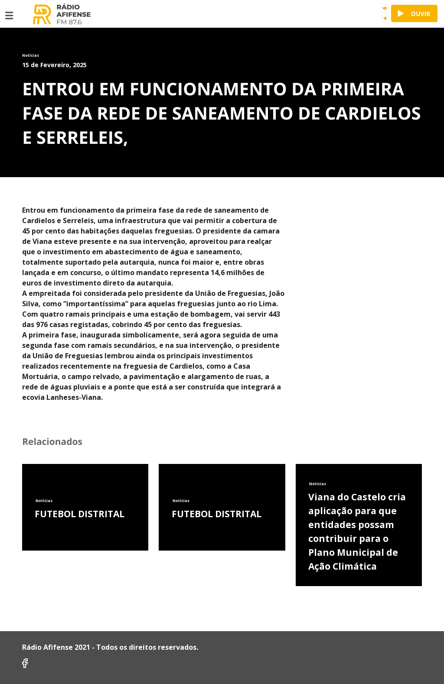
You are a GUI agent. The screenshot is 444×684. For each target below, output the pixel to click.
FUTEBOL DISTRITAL (79, 514)
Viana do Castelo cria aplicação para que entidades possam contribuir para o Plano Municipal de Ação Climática (357, 531)
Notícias (44, 500)
